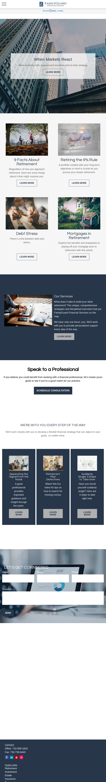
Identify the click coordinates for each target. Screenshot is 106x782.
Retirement (11, 768)
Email (40, 572)
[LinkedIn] (11, 757)
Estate (8, 775)
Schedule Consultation (53, 390)
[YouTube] (16, 757)
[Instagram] (21, 757)
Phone (75, 572)
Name (5, 572)
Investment (11, 772)
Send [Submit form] (8, 613)
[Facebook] (7, 757)
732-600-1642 (20, 748)
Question (7, 589)
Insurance (10, 779)
